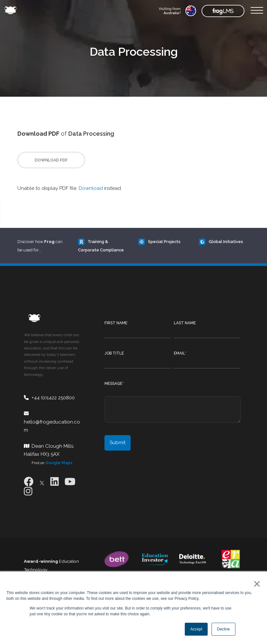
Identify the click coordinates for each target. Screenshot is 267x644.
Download (91, 188)
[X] (41, 481)
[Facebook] (29, 481)
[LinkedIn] (54, 481)
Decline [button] (223, 629)
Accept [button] (196, 629)
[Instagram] (28, 491)
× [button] (255, 584)
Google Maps (59, 463)
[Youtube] (69, 481)
